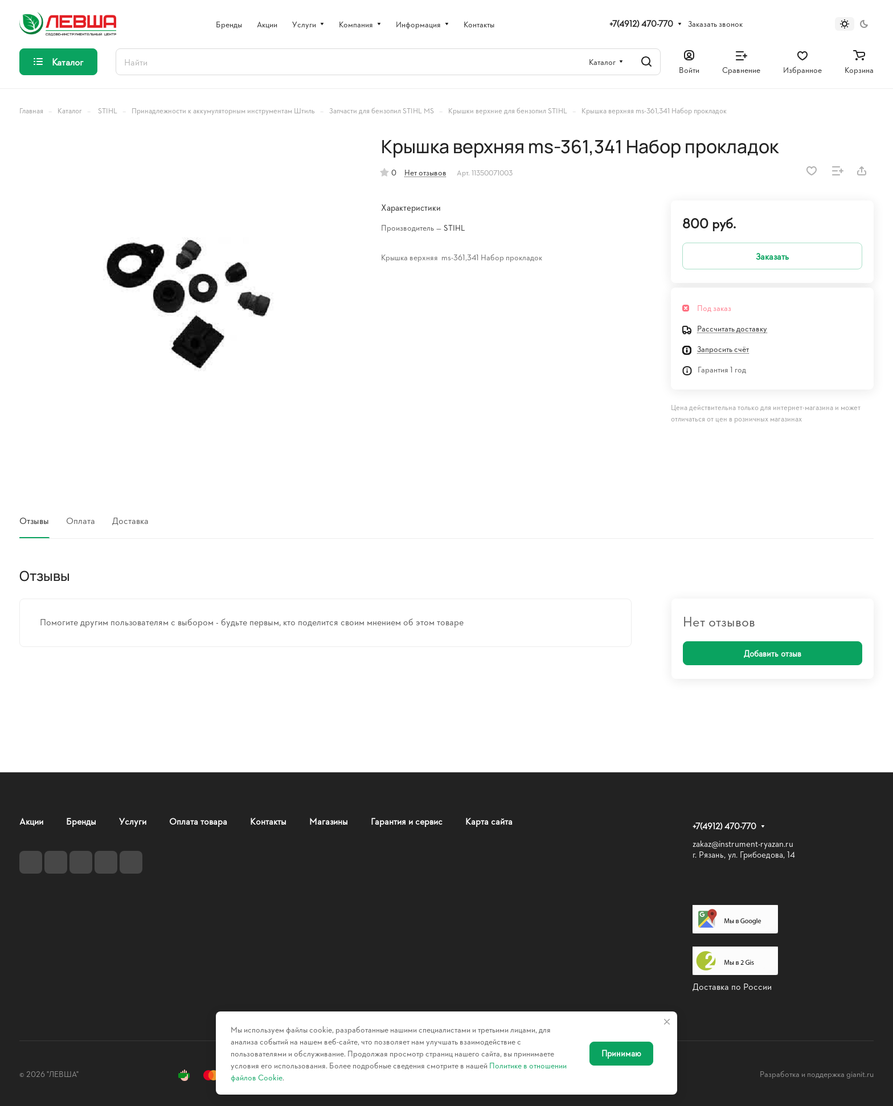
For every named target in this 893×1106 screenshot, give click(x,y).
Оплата (80, 520)
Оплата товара (198, 821)
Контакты (268, 821)
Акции (31, 821)
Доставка (130, 520)
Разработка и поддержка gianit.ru (817, 1073)
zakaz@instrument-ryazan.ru (743, 844)
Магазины (328, 821)
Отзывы (34, 520)
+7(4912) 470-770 (641, 24)
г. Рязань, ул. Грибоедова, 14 (744, 855)
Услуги (132, 821)
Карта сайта (489, 821)
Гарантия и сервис (407, 821)
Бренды (81, 821)
